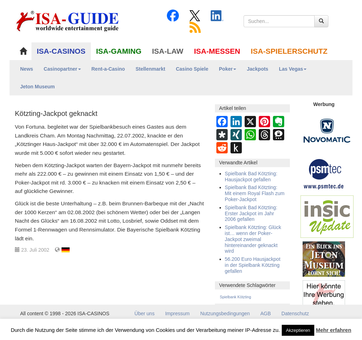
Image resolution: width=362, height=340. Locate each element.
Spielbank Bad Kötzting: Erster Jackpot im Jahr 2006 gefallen (251, 213)
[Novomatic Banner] (327, 130)
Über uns (144, 313)
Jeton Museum (37, 86)
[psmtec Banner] (324, 173)
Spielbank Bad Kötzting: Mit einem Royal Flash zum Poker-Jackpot (255, 193)
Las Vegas (293, 69)
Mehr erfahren (333, 330)
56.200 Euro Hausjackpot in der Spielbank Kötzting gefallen (252, 265)
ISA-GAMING (118, 51)
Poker (227, 69)
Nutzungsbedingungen (225, 313)
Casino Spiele (192, 69)
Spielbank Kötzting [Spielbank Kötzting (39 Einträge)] (235, 297)
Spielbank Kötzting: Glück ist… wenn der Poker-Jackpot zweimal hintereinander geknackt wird (253, 239)
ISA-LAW (167, 51)
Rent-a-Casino (108, 69)
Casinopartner (62, 69)
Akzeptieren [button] (298, 330)
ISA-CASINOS (61, 51)
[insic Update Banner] (327, 216)
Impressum (177, 313)
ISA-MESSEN (217, 51)
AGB (266, 313)
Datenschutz (295, 313)
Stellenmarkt (150, 69)
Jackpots (257, 69)
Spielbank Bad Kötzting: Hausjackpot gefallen (251, 176)
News (26, 69)
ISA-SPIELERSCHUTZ (289, 51)
